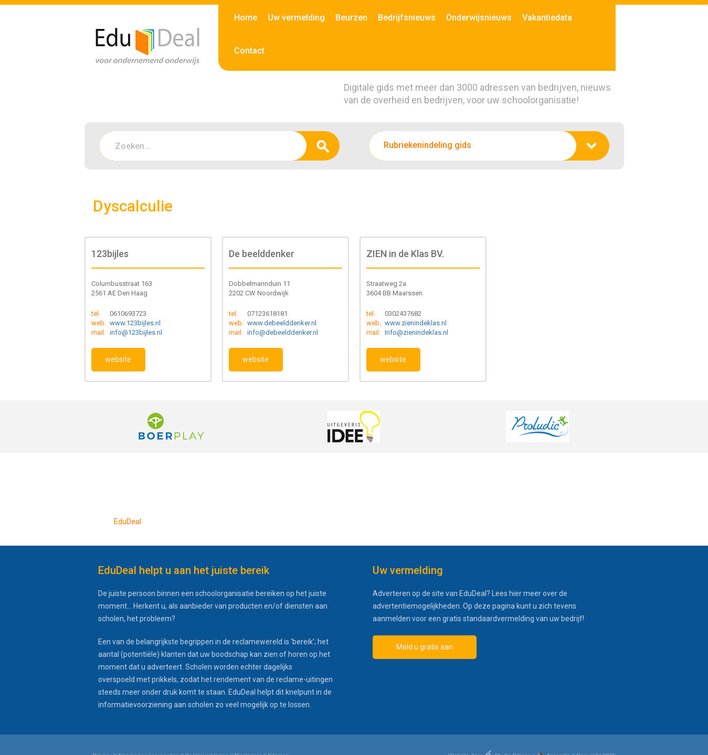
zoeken (323, 146)
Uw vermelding (296, 18)
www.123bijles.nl (135, 323)
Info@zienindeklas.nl (416, 332)
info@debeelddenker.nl (282, 332)
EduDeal (127, 521)
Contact (249, 51)
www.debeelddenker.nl (281, 323)
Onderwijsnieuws (479, 18)
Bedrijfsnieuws (407, 18)
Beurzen (351, 18)
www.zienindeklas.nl (416, 323)
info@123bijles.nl (136, 332)
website (118, 359)
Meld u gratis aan (424, 647)
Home (245, 18)
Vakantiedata (547, 18)
